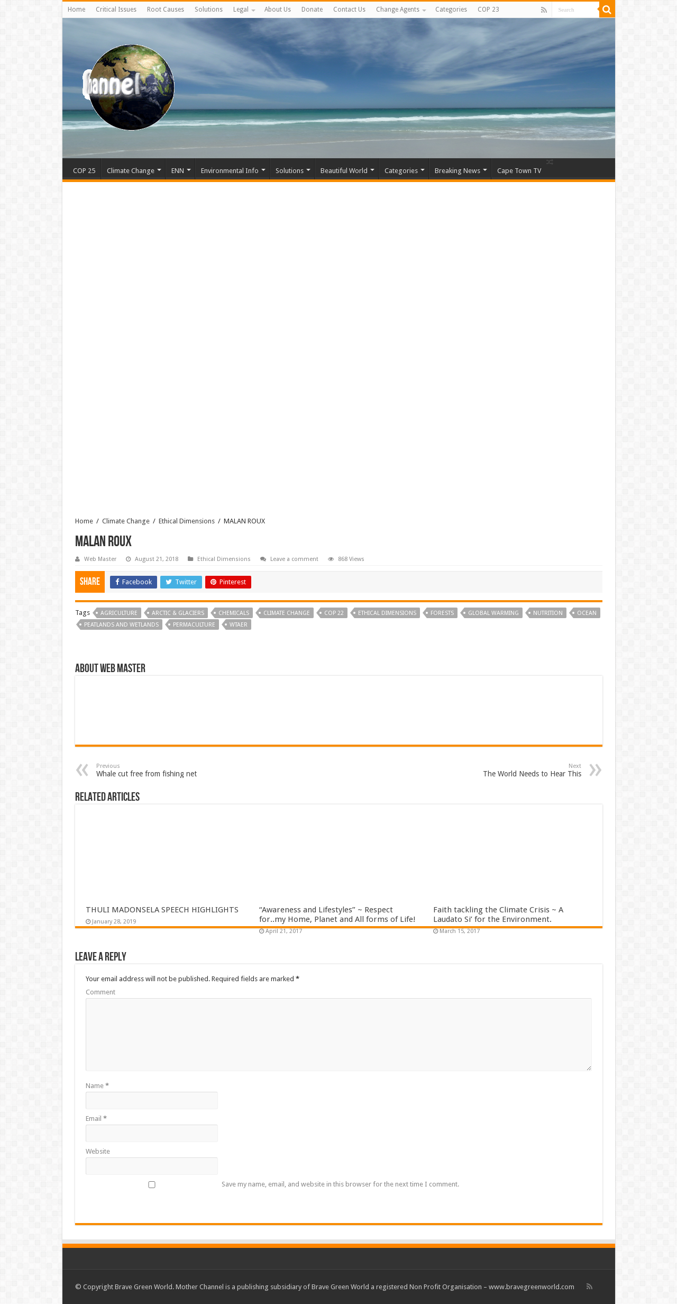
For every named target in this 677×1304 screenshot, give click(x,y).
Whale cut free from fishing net (150, 770)
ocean (587, 613)
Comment (100, 992)
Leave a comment (294, 559)
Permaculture (194, 624)
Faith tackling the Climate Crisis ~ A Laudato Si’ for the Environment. (498, 914)
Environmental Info (230, 171)
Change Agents (397, 9)
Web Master (100, 559)
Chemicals (233, 613)
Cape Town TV (519, 171)
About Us (277, 9)
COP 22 (334, 613)
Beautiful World (344, 171)
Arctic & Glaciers (178, 613)
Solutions (209, 9)
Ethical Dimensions (187, 521)
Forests (442, 613)
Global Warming (493, 613)
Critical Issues (116, 9)
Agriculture (119, 613)
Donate (312, 9)
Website (98, 1151)
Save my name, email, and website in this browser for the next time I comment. (340, 1184)
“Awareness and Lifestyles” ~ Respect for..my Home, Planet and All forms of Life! (337, 914)
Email (96, 1118)
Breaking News (457, 171)
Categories (451, 9)
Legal (241, 9)
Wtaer (239, 624)
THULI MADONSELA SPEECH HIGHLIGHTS (162, 909)
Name (97, 1086)
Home (76, 9)
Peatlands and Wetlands (121, 624)
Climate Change (130, 171)
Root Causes (165, 9)
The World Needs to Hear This (527, 770)
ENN (177, 171)
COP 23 (488, 9)
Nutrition (548, 613)
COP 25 (84, 171)
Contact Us (349, 9)
